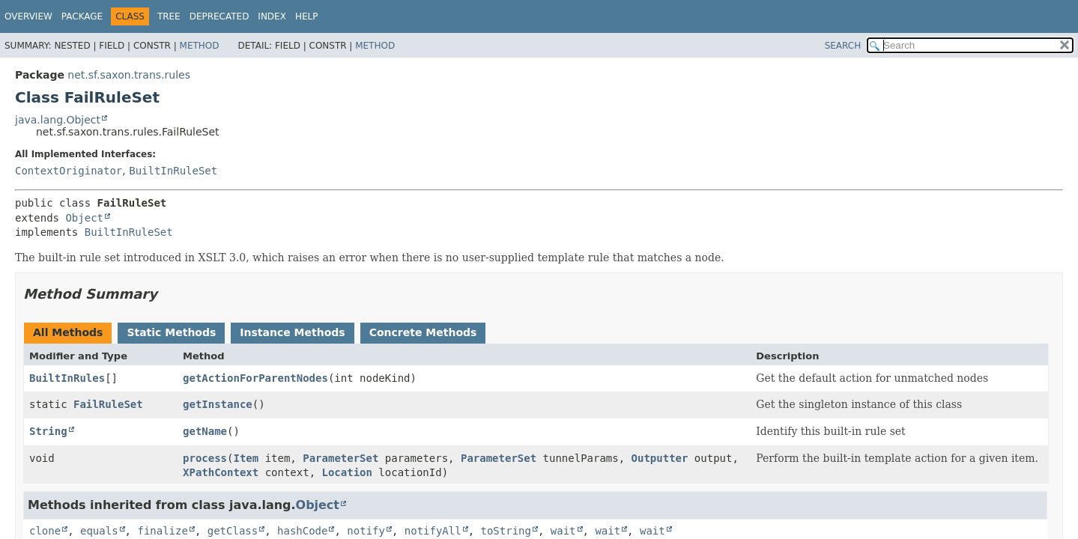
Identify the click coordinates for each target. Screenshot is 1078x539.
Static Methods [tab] (171, 332)
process (205, 458)
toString (506, 531)
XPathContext (220, 472)
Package (82, 16)
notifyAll (433, 531)
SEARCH (843, 45)
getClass (233, 531)
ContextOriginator (68, 171)
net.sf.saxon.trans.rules (128, 75)
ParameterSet (340, 458)
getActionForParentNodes (255, 378)
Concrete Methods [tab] (423, 332)
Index (272, 16)
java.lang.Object (57, 120)
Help (306, 16)
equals (99, 531)
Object (84, 218)
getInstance (217, 404)
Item (246, 458)
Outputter (660, 458)
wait (563, 531)
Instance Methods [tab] (292, 332)
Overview (28, 16)
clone (45, 531)
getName (205, 431)
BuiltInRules (67, 378)
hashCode (302, 531)
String (48, 431)
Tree (169, 16)
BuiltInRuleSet (173, 171)
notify (366, 531)
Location (347, 472)
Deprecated (219, 16)
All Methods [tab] (68, 332)
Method (199, 45)
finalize (162, 531)
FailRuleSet (108, 404)
